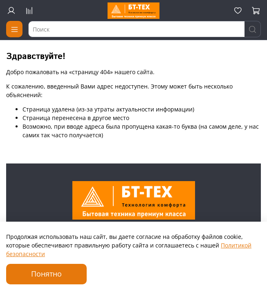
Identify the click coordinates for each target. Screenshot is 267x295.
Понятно (46, 274)
